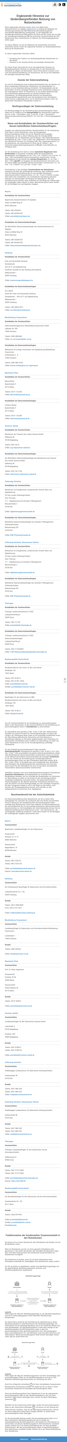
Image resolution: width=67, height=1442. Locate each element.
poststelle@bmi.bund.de (19, 684)
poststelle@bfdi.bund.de (19, 1219)
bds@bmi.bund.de (16, 713)
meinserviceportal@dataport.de (21, 280)
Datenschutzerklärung (39, 1439)
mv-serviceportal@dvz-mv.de (20, 339)
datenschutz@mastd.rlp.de (20, 418)
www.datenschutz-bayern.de (21, 871)
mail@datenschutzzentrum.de (21, 1094)
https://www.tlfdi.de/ (18, 1181)
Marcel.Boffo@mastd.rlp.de (20, 395)
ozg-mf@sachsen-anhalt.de (20, 448)
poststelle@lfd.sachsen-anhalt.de (22, 1055)
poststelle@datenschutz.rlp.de (21, 1006)
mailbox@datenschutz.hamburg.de (22, 913)
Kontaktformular (11, 1225)
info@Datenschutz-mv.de (19, 954)
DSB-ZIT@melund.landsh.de (20, 535)
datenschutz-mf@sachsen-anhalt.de (23, 474)
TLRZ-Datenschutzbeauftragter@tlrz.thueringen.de (28, 652)
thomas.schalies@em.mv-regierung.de (24, 365)
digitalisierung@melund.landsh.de (22, 511)
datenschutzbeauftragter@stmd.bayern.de (25, 245)
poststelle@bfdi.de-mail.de (21, 1222)
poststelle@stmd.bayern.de (20, 216)
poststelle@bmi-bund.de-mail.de (23, 687)
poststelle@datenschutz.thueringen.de (24, 1178)
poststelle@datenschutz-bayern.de (22, 868)
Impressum (31, 29)
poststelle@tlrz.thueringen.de (20, 625)
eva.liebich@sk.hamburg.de (20, 310)
